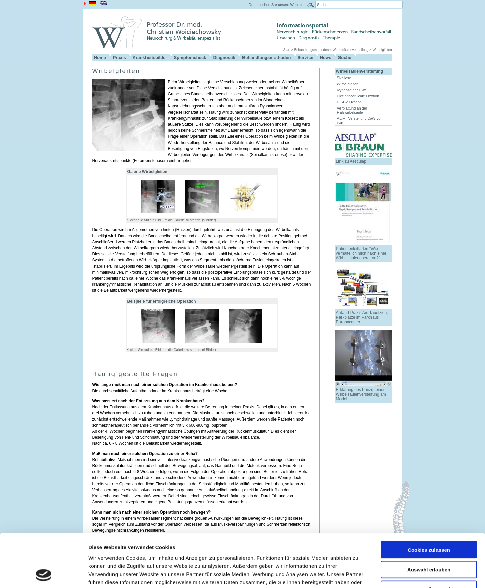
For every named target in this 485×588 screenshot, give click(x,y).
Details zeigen (358, 575)
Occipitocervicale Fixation (358, 96)
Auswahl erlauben (428, 520)
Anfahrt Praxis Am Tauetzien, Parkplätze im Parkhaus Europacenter (362, 317)
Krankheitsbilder (150, 57)
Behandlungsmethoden (311, 50)
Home (100, 57)
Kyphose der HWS (352, 90)
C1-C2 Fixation (349, 102)
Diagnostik (224, 57)
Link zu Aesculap (351, 161)
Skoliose (344, 78)
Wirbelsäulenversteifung (351, 50)
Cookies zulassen (429, 500)
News (325, 57)
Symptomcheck (190, 57)
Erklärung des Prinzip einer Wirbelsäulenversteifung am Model (361, 394)
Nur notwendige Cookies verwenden (428, 542)
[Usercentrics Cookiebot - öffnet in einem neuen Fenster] (43, 575)
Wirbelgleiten (382, 50)
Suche (344, 57)
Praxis (119, 57)
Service (305, 57)
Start (286, 50)
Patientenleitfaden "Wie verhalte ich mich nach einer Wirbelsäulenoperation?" (361, 253)
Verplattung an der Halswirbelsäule (352, 110)
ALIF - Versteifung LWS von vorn (360, 120)
